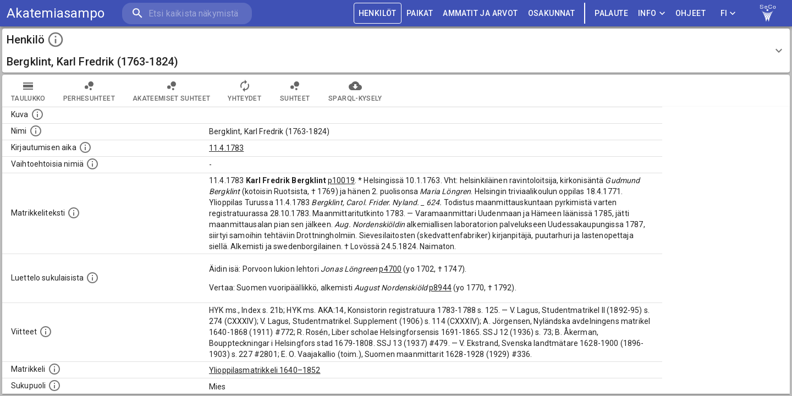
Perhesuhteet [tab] (89, 91)
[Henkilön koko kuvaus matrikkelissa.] (73, 213)
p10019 (341, 180)
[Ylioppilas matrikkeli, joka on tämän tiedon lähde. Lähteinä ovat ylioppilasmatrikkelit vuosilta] (54, 369)
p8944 (440, 287)
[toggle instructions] (55, 39)
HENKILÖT (377, 13)
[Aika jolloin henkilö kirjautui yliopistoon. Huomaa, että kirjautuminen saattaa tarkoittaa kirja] (85, 147)
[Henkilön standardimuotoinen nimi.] (36, 131)
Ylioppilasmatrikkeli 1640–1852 (265, 370)
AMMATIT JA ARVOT (480, 13)
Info (652, 13)
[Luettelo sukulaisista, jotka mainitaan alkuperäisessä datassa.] (92, 278)
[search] (187, 13)
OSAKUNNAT (552, 13)
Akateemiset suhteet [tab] (171, 91)
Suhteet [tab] (295, 91)
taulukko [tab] (28, 91)
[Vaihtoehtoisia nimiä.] (92, 164)
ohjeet (690, 13)
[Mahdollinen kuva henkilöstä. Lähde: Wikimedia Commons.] (37, 114)
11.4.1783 (226, 148)
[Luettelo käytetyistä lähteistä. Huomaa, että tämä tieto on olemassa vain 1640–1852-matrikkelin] (45, 331)
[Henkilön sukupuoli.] (54, 385)
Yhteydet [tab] (244, 91)
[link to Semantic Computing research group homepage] (767, 13)
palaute (611, 13)
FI (728, 13)
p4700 (390, 269)
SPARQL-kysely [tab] (355, 91)
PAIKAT (419, 13)
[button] (396, 51)
